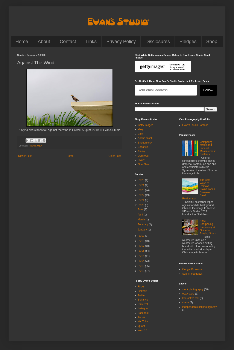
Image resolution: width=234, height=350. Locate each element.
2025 (142, 180)
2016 (142, 250)
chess (185, 302)
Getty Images (145, 125)
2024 (142, 185)
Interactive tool (190, 298)
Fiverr (141, 160)
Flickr (141, 286)
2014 (142, 260)
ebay (140, 129)
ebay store (188, 293)
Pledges (188, 41)
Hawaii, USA (35, 145)
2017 (142, 245)
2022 (142, 195)
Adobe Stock (145, 138)
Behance (143, 146)
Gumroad (143, 155)
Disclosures (157, 41)
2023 (142, 190)
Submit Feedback (192, 273)
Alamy (141, 151)
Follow (208, 90)
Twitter (141, 295)
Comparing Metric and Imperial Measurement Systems (208, 148)
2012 (142, 270)
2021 (142, 200)
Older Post (114, 155)
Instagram (143, 308)
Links (91, 41)
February (143, 224)
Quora (141, 326)
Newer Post (25, 155)
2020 (142, 205)
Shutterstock (145, 142)
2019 (142, 235)
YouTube (143, 321)
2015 (142, 255)
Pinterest (143, 304)
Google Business (192, 269)
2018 (142, 240)
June (141, 209)
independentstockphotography (199, 306)
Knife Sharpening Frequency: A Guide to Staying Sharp (208, 227)
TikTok (141, 317)
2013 (142, 266)
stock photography (192, 289)
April (140, 214)
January (142, 229)
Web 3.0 (142, 330)
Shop (211, 41)
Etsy (140, 133)
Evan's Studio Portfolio (195, 125)
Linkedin (142, 291)
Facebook (143, 312)
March (142, 219)
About (44, 41)
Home (21, 41)
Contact (68, 41)
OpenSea (143, 164)
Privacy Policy (121, 41)
